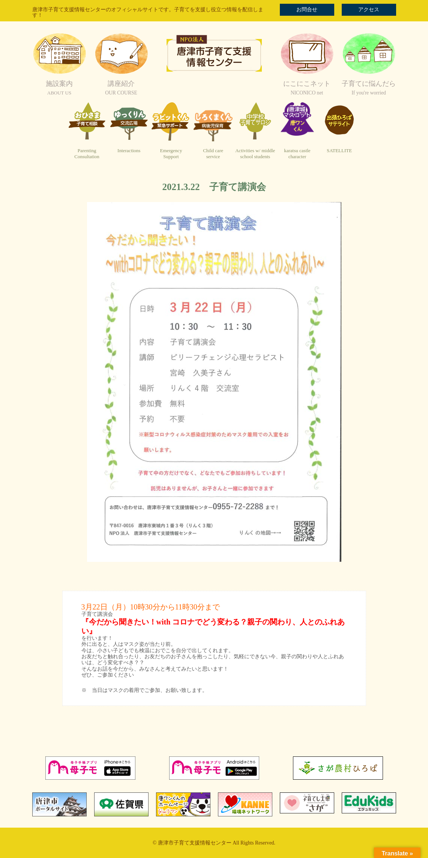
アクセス (368, 9)
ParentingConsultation (86, 153)
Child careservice (213, 153)
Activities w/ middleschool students (255, 153)
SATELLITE (339, 150)
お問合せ (306, 9)
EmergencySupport (171, 153)
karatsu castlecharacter (297, 153)
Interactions (128, 150)
